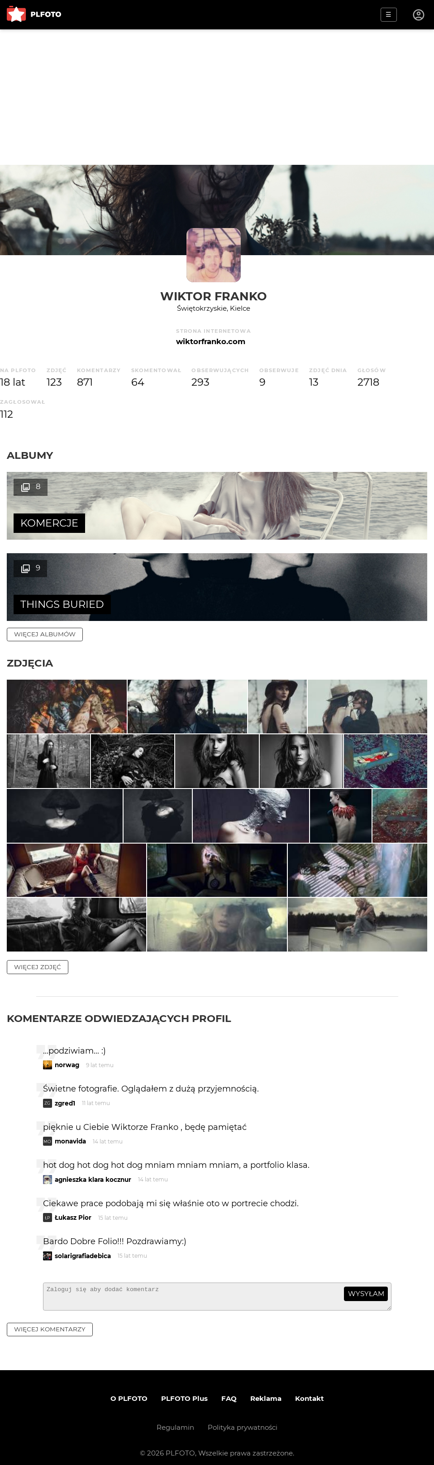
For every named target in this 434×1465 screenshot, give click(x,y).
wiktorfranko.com (210, 341)
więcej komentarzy (50, 1322)
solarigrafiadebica (83, 1245)
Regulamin (175, 1420)
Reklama (265, 1391)
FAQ (229, 1391)
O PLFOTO (129, 1391)
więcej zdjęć (37, 956)
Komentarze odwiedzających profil (119, 1007)
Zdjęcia (30, 581)
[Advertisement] (217, 97)
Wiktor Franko (213, 296)
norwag (67, 1054)
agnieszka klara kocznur (93, 1168)
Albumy (30, 455)
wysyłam (366, 1282)
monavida (70, 1130)
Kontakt (309, 1391)
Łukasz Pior (73, 1206)
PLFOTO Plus (184, 1391)
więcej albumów (45, 552)
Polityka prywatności (242, 1420)
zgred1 (65, 1092)
